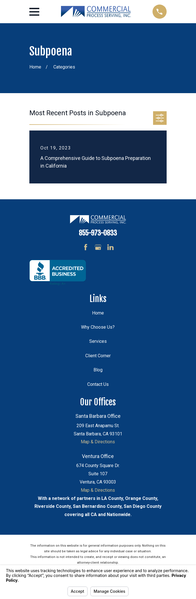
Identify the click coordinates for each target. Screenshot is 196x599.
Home (98, 313)
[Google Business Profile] (98, 247)
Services (98, 341)
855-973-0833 (98, 233)
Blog (98, 370)
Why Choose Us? (98, 327)
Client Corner (98, 355)
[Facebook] (85, 247)
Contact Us (98, 384)
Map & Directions (98, 441)
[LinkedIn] (110, 247)
